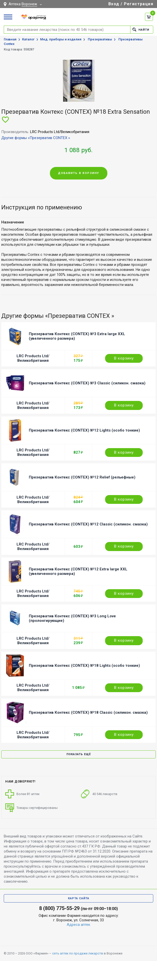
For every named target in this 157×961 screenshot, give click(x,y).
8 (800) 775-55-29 (59, 908)
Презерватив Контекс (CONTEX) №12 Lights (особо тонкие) (84, 430)
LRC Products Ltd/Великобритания (33, 358)
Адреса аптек (78, 924)
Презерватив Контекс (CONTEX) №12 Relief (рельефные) (82, 477)
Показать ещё (78, 754)
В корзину (124, 358)
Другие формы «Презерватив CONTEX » (35, 138)
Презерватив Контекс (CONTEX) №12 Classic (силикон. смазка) (88, 524)
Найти (140, 29)
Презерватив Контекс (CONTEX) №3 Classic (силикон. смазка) (87, 383)
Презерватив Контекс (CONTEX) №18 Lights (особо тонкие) (84, 665)
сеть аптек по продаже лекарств (77, 953)
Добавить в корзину (78, 173)
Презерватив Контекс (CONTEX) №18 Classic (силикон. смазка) (88, 712)
